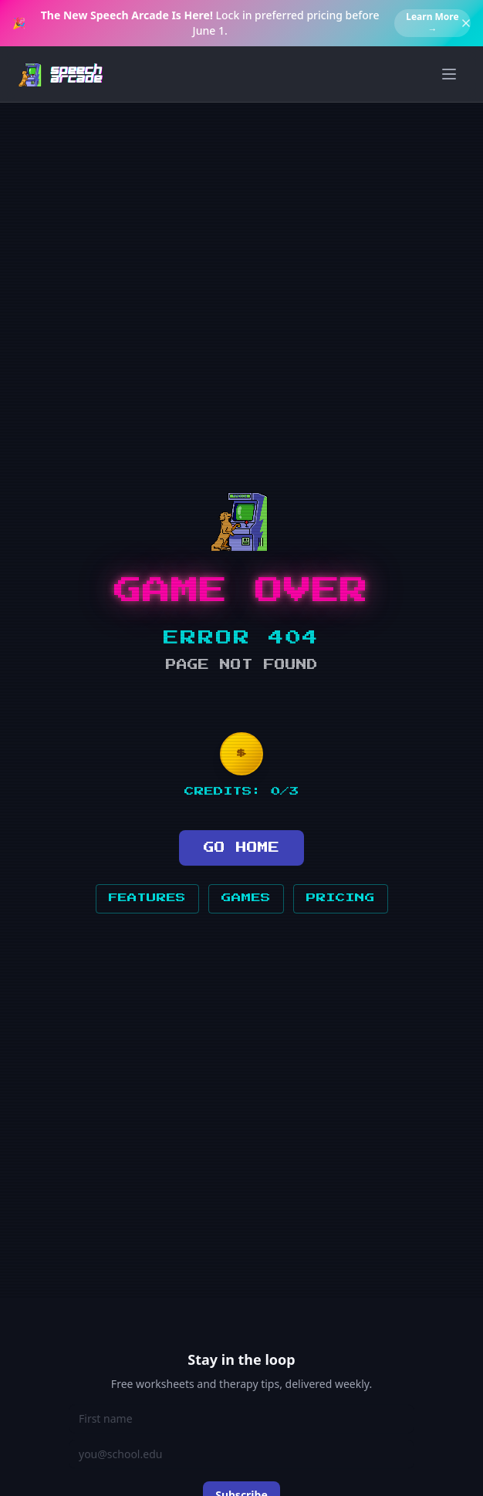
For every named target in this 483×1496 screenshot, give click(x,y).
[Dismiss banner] (466, 23)
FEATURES (147, 898)
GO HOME (241, 848)
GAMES (246, 898)
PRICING (340, 898)
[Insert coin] (241, 753)
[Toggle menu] (449, 74)
